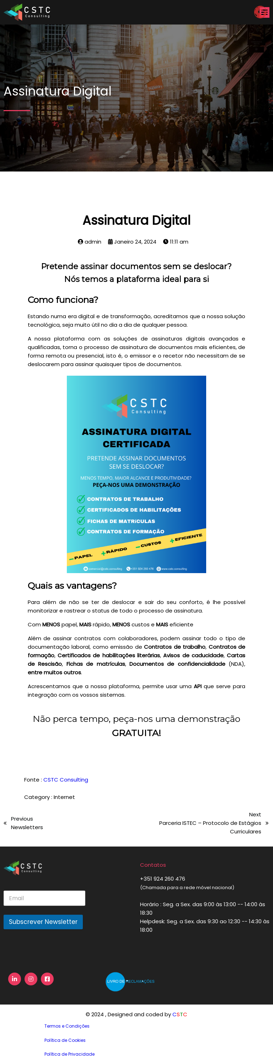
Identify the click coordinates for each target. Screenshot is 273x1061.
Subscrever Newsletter (43, 922)
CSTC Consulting (65, 779)
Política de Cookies (65, 1040)
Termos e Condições (67, 1026)
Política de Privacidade (69, 1054)
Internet (64, 797)
